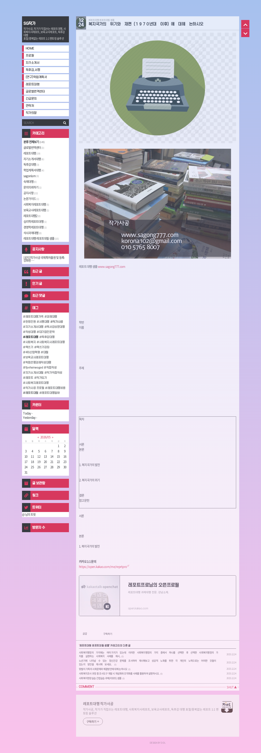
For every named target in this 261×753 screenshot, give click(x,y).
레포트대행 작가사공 (98, 703)
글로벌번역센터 (35, 91)
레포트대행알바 (50, 392)
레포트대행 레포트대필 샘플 (41, 238)
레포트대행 (33, 84)
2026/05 (45, 437)
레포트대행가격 (34, 316)
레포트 (29, 377)
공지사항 (30, 193)
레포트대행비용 (56, 388)
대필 (46, 352)
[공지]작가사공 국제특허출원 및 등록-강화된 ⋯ (44, 259)
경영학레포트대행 (34, 227)
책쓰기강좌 (42, 347)
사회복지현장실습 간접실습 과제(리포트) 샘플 (100, 678)
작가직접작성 (54, 372)
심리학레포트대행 (34, 221)
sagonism (31, 176)
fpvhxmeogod (34, 367)
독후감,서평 (33, 70)
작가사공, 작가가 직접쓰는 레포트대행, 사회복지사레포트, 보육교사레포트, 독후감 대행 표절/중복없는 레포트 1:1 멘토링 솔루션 (151, 711)
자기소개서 (33, 63)
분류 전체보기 (33, 142)
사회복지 (30, 342)
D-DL (163, 742)
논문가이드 (31, 198)
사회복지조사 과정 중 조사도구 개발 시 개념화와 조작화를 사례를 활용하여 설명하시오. (119, 673)
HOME (30, 48)
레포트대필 (31, 392)
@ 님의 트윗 (29, 514)
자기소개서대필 (34, 372)
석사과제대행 (32, 233)
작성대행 (30, 332)
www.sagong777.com (111, 266)
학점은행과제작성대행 (38, 362)
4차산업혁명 (32, 352)
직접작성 (50, 367)
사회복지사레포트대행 (51, 342)
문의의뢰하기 (32, 187)
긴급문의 (31, 98)
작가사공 (57, 321)
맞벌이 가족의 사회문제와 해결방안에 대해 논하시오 (103, 669)
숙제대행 (29, 181)
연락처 (30, 106)
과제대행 (51, 316)
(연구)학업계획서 (36, 77)
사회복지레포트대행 (36, 204)
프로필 (30, 55)
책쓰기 (29, 347)
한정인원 (30, 321)
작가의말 (31, 113)
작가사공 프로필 (34, 388)
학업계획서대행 (33, 170)
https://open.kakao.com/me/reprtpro (103, 566)
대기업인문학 (46, 332)
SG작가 (29, 23)
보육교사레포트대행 (36, 210)
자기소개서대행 (33, 159)
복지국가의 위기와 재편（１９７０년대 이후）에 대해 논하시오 (145, 24)
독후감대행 (31, 164)
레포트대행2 (32, 216)
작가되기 (41, 377)
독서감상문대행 (55, 326)
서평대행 (43, 321)
